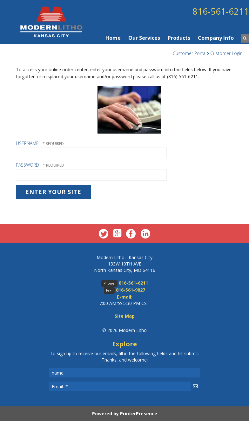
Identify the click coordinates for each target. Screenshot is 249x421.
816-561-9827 (130, 290)
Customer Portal (189, 53)
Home (113, 37)
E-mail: (124, 297)
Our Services (144, 37)
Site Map (125, 316)
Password (27, 165)
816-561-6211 (220, 11)
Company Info (216, 37)
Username (27, 143)
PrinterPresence (138, 414)
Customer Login (226, 53)
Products (179, 37)
